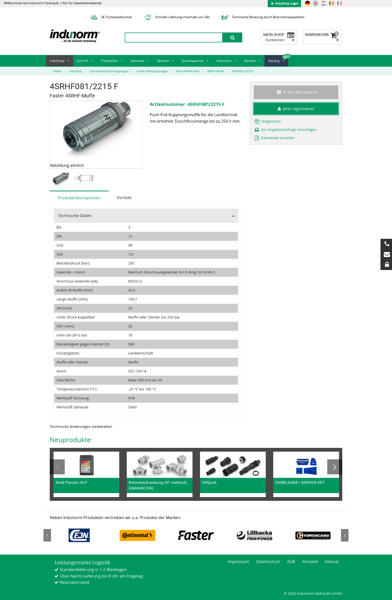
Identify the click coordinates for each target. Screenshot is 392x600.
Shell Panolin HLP (71, 482)
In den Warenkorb (296, 92)
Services (163, 60)
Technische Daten (75, 215)
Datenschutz (268, 561)
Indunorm (224, 60)
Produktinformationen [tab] (79, 198)
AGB (291, 561)
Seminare (137, 60)
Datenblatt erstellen (274, 137)
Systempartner (193, 60)
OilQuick (209, 482)
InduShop (57, 60)
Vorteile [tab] (124, 197)
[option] (61, 179)
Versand (310, 561)
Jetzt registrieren (296, 108)
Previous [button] (57, 466)
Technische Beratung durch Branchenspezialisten (262, 17)
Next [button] (334, 466)
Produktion (109, 60)
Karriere (250, 60)
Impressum (238, 561)
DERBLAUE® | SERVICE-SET (300, 482)
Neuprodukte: (71, 439)
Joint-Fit (82, 60)
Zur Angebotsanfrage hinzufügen (285, 129)
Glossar (332, 561)
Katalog (274, 60)
